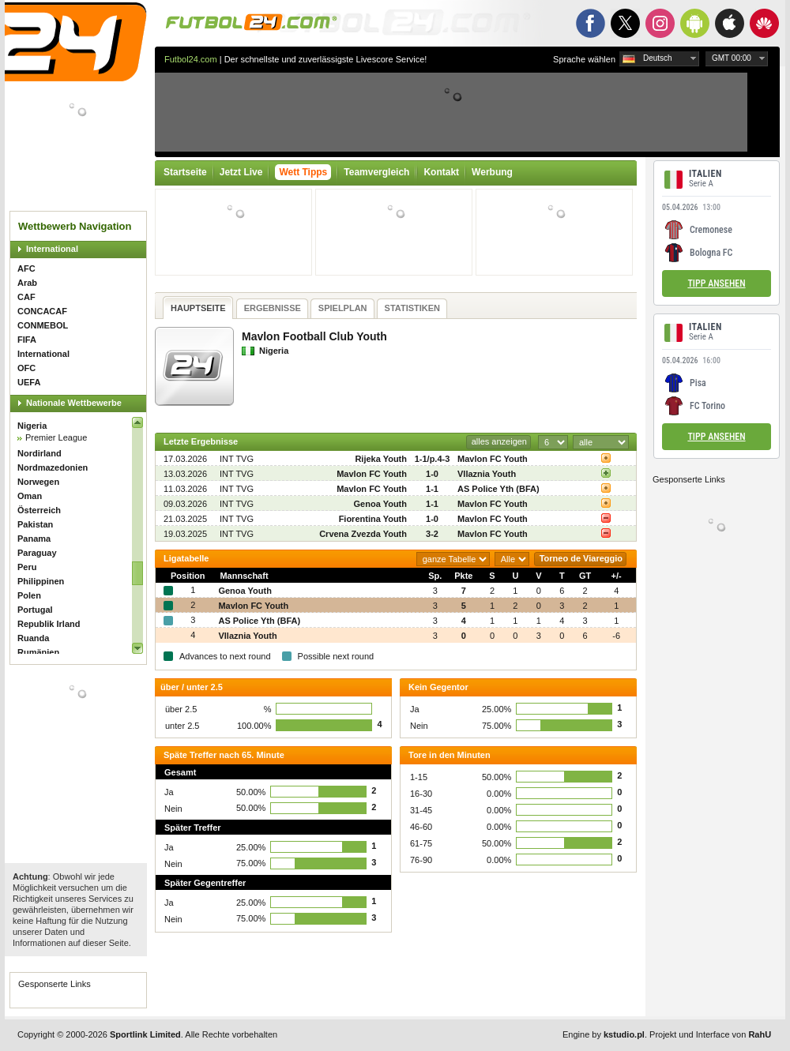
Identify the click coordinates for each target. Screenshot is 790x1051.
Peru (26, 567)
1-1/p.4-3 (432, 459)
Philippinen (40, 581)
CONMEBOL (42, 325)
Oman (29, 496)
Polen (29, 595)
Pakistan (35, 524)
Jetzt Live (241, 172)
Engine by (603, 1034)
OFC (26, 368)
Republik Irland (48, 624)
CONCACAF (42, 311)
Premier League (56, 437)
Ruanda (33, 638)
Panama (34, 538)
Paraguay (37, 552)
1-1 (432, 489)
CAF (26, 297)
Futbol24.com (190, 59)
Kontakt (441, 172)
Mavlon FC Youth (492, 459)
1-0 (432, 474)
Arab (27, 282)
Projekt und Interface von (710, 1034)
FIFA (26, 339)
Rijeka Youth (381, 459)
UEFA (28, 382)
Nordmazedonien (52, 467)
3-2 (432, 534)
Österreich (39, 510)
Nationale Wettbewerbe (74, 402)
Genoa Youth (380, 504)
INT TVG (237, 459)
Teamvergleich (376, 172)
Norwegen (38, 481)
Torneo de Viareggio (581, 558)
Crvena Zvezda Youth (363, 534)
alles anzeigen (499, 441)
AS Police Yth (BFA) (498, 489)
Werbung (492, 172)
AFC (26, 268)
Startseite (185, 172)
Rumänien (38, 652)
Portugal (35, 609)
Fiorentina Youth (373, 519)
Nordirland (39, 453)
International (52, 248)
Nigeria (32, 425)
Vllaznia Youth (486, 474)
